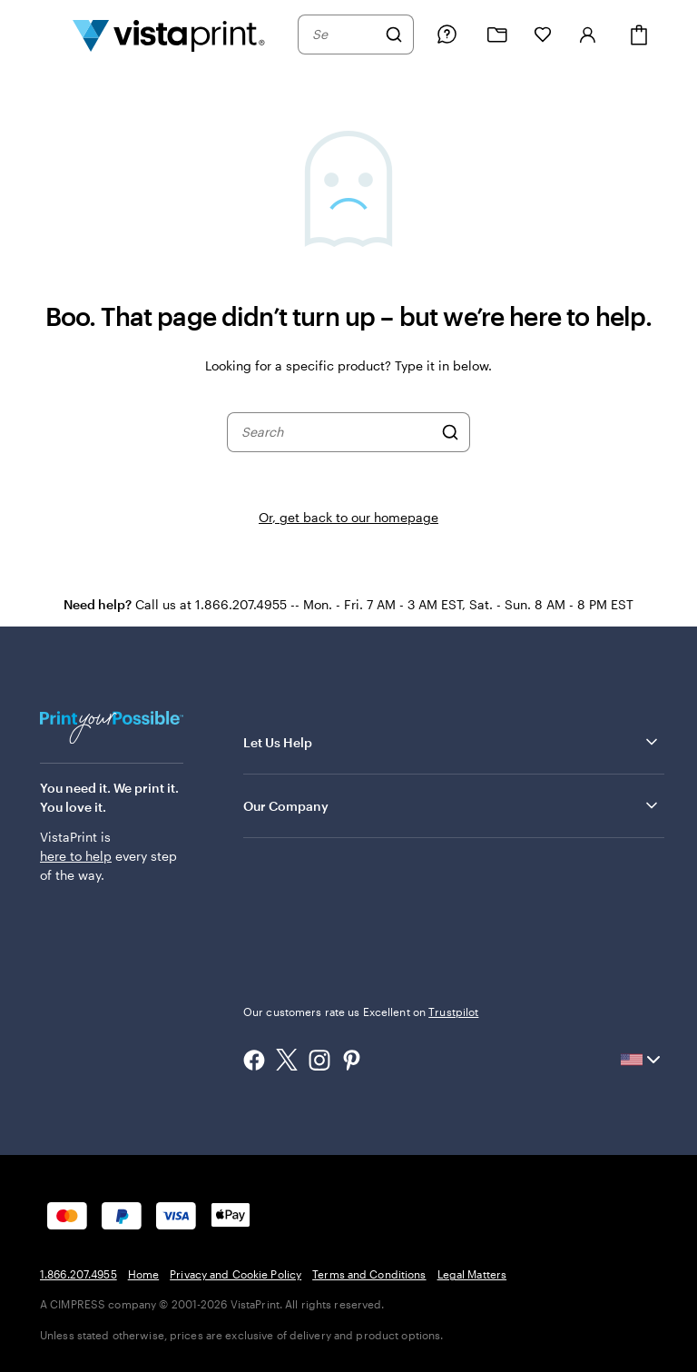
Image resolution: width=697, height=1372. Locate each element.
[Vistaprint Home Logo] (169, 34)
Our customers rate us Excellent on (360, 1011)
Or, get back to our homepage (348, 517)
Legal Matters (472, 1274)
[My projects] (497, 35)
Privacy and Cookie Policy (235, 1274)
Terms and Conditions (369, 1274)
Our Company (452, 805)
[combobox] (344, 34)
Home (143, 1274)
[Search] (394, 34)
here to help (76, 856)
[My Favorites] (543, 34)
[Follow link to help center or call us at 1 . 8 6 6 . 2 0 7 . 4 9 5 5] (446, 34)
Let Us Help (452, 742)
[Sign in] (588, 34)
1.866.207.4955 (78, 1274)
